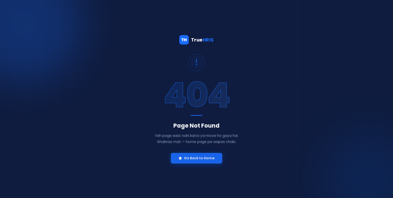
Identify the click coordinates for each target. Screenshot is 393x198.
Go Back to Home (196, 159)
